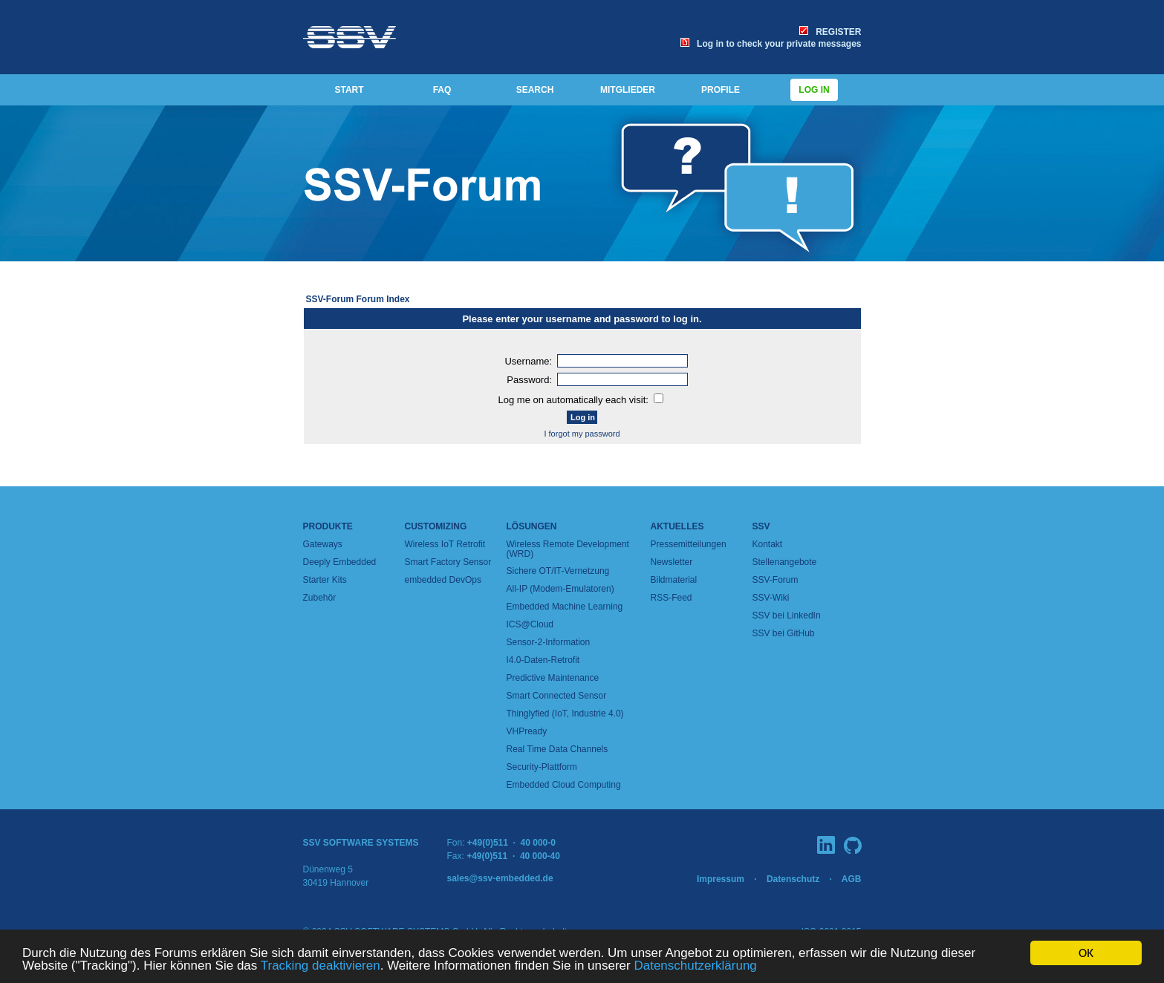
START (348, 90)
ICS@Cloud (530, 624)
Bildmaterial (674, 580)
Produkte (328, 526)
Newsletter (672, 562)
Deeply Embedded (340, 562)
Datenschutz (793, 879)
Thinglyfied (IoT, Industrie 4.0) (565, 713)
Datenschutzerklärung (695, 966)
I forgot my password (582, 433)
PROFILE (720, 90)
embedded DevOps (443, 580)
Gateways (322, 544)
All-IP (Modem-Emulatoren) (560, 589)
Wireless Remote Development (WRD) (568, 549)
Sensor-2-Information (549, 642)
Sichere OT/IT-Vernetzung (558, 571)
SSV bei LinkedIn (786, 615)
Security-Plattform (542, 767)
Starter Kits (325, 580)
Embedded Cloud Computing (564, 785)
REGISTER (830, 32)
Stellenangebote (784, 562)
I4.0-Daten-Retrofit (543, 660)
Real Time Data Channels (557, 749)
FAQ (442, 90)
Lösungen (532, 526)
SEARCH (535, 90)
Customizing (436, 526)
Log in (814, 90)
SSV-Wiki (771, 597)
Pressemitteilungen (688, 544)
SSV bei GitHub (783, 633)
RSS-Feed (671, 597)
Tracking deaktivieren (320, 966)
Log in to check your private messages (770, 44)
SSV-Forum (775, 580)
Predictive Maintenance (553, 678)
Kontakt (767, 544)
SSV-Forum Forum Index (358, 299)
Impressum (720, 879)
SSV (761, 526)
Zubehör (319, 597)
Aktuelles (677, 526)
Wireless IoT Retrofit (445, 544)
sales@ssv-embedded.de (500, 878)
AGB (852, 879)
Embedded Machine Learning (565, 606)
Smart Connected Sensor (557, 695)
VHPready (527, 731)
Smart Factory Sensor (448, 562)
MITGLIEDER (627, 90)
